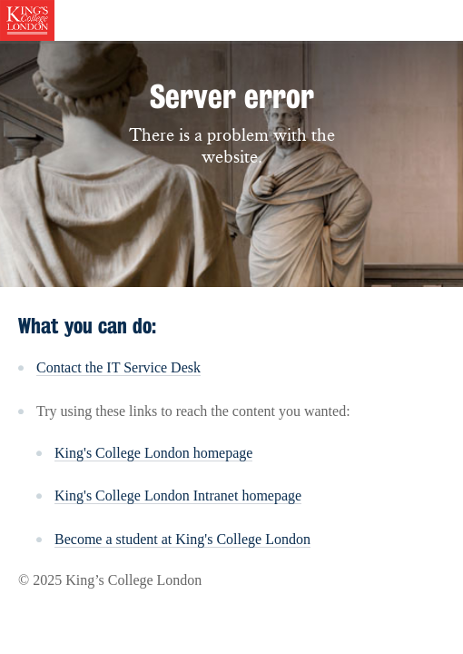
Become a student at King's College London (182, 539)
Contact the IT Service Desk (118, 367)
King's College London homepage (153, 453)
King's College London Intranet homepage (177, 495)
